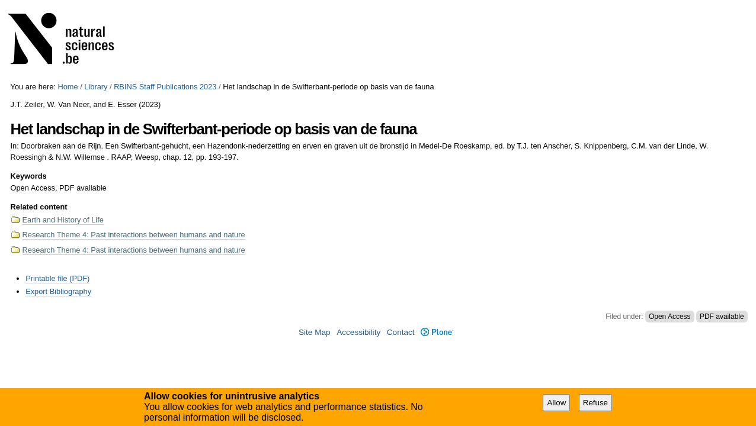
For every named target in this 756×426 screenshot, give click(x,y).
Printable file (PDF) (57, 278)
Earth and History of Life (63, 219)
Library (95, 86)
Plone (437, 332)
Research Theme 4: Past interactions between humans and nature (134, 234)
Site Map (315, 332)
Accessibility (358, 332)
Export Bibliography (58, 291)
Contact (401, 332)
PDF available (722, 316)
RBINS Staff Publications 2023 (165, 86)
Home (67, 86)
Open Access (670, 316)
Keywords (29, 176)
